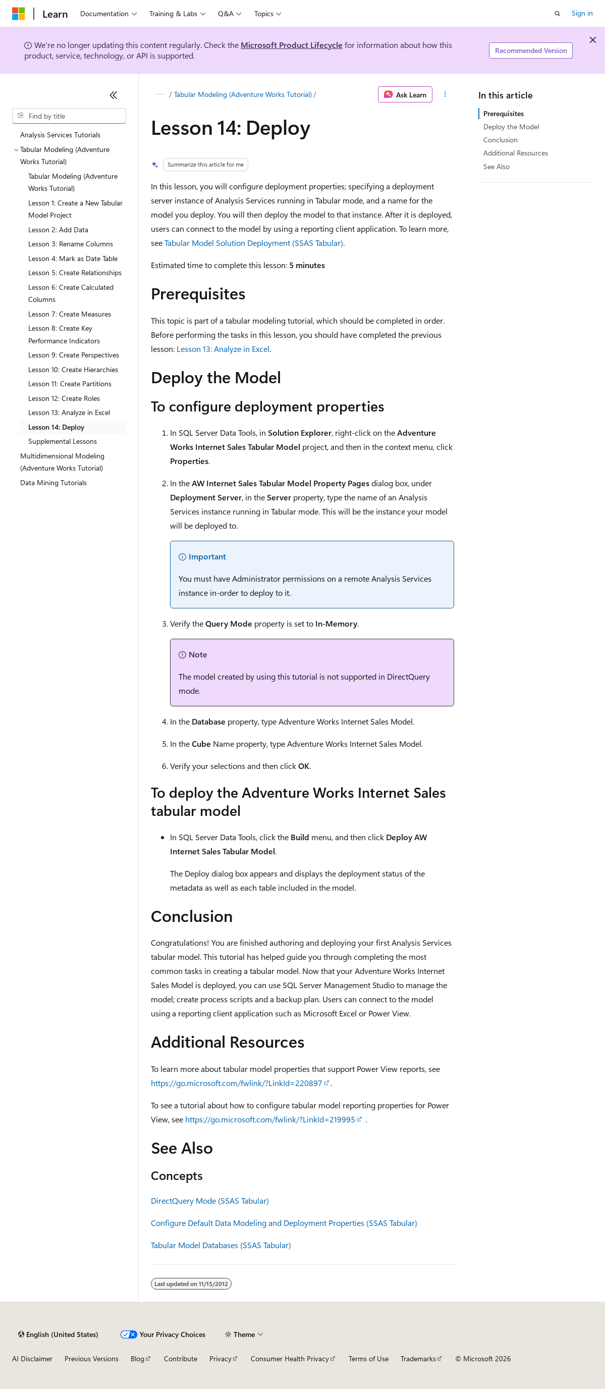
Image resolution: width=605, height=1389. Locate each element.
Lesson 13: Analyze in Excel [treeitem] (69, 412)
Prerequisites (503, 113)
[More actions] (445, 94)
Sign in (582, 13)
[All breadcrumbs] (160, 94)
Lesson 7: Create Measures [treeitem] (69, 314)
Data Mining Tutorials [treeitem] (53, 482)
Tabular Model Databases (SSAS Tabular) (221, 1245)
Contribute (180, 1358)
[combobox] (69, 116)
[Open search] (557, 14)
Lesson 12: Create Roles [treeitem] (64, 398)
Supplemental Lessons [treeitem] (62, 441)
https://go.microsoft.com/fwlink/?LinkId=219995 (270, 1119)
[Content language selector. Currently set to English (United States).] (58, 1334)
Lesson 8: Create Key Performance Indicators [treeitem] (64, 334)
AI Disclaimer (32, 1358)
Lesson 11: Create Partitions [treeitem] (70, 383)
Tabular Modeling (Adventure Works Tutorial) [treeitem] (73, 182)
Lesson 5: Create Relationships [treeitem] (75, 272)
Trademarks (418, 1358)
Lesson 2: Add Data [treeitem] (58, 229)
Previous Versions (92, 1358)
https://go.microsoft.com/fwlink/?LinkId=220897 (236, 1082)
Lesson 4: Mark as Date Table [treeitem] (73, 258)
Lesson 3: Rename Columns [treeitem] (70, 243)
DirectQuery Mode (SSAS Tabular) (210, 1200)
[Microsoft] (18, 13)
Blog (137, 1358)
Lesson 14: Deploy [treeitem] (56, 427)
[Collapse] (113, 95)
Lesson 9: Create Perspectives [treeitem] (73, 354)
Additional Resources (515, 153)
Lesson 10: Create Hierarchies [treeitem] (73, 369)
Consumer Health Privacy (290, 1358)
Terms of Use (369, 1358)
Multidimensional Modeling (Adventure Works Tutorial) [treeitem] (62, 462)
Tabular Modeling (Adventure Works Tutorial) (243, 94)
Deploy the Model (511, 126)
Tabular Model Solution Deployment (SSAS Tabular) (253, 242)
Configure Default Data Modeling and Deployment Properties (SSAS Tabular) (284, 1222)
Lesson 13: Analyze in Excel (223, 348)
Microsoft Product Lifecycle (292, 44)
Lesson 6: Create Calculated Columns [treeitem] (71, 293)
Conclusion (500, 139)
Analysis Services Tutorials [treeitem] (60, 134)
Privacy (220, 1358)
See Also (496, 166)
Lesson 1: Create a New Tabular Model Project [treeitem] (75, 209)
